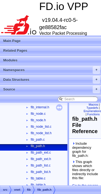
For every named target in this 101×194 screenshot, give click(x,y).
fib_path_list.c (40, 165)
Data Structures (51, 80)
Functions (93, 114)
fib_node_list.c (41, 127)
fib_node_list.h (41, 133)
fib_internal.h (40, 107)
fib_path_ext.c (41, 152)
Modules (10, 60)
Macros (93, 104)
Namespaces (51, 70)
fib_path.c (38, 139)
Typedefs (92, 107)
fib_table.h (38, 185)
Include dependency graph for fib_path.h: (81, 149)
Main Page (11, 41)
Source (51, 89)
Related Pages (15, 50)
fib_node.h (38, 120)
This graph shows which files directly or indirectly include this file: (85, 170)
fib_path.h (38, 146)
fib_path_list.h (41, 172)
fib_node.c (38, 114)
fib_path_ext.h (41, 159)
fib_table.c (38, 178)
